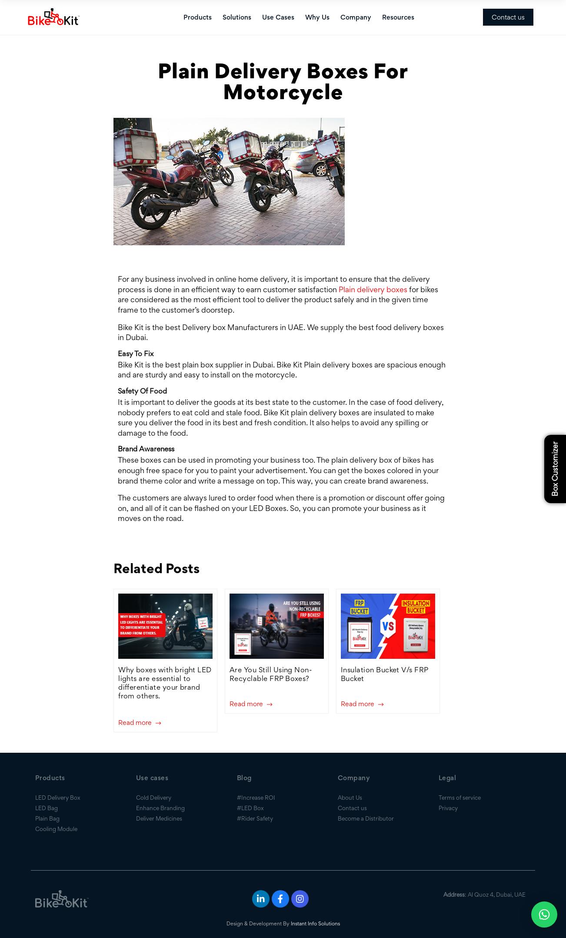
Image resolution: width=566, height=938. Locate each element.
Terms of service (460, 797)
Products (197, 17)
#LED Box (250, 807)
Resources (398, 17)
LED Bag (46, 807)
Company (355, 17)
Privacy (448, 807)
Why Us (317, 17)
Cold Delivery (153, 797)
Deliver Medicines (159, 818)
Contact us (508, 17)
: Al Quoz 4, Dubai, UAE (484, 894)
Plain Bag (47, 818)
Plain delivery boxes (373, 289)
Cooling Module (56, 828)
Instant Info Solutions (315, 923)
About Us (350, 797)
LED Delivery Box (57, 797)
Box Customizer (554, 469)
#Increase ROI (256, 797)
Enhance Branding (160, 807)
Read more (139, 723)
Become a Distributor (366, 818)
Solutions (237, 17)
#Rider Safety (255, 818)
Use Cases (278, 17)
